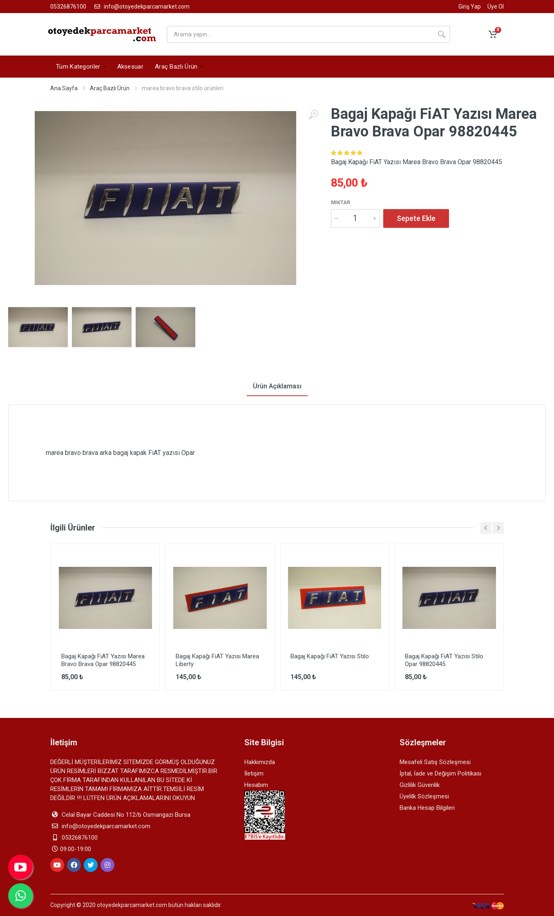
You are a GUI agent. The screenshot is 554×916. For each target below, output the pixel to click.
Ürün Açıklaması (277, 386)
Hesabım (256, 785)
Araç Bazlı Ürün (110, 88)
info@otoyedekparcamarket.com (141, 6)
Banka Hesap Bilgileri (427, 807)
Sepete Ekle (416, 218)
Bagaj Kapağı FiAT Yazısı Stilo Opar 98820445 (444, 660)
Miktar (340, 202)
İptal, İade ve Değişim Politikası (440, 773)
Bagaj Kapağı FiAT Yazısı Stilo (329, 656)
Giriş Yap (469, 7)
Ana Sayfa (64, 88)
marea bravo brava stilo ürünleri (182, 88)
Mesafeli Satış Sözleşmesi (435, 762)
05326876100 (68, 6)
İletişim (254, 773)
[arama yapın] (300, 34)
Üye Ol (495, 7)
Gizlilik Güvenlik (420, 785)
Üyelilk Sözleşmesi (424, 796)
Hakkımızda (259, 762)
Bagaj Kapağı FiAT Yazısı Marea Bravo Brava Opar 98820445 (103, 660)
